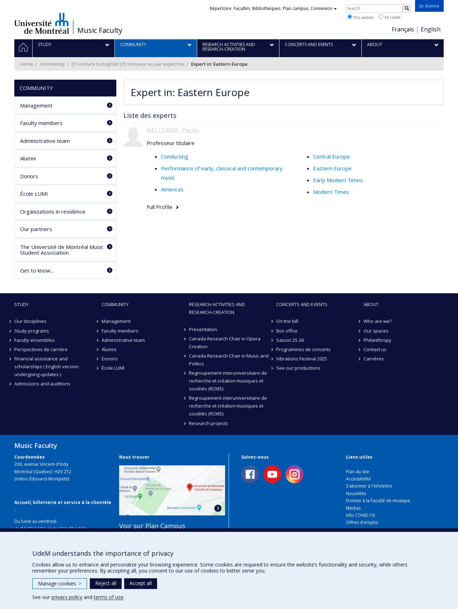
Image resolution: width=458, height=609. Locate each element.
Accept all (141, 583)
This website (360, 17)
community (52, 64)
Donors (29, 176)
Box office (287, 331)
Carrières (374, 358)
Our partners (36, 229)
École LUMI (34, 193)
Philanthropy (377, 340)
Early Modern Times (338, 180)
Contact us (375, 349)
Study (21, 304)
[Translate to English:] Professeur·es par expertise (128, 64)
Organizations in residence (53, 211)
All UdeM (389, 17)
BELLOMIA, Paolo (173, 130)
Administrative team (45, 140)
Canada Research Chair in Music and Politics (229, 360)
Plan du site (357, 472)
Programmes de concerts (303, 349)
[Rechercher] (407, 8)
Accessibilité (358, 479)
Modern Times (331, 191)
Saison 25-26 (290, 340)
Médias (353, 508)
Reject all (105, 583)
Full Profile (159, 206)
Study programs (31, 331)
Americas (172, 189)
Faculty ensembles (34, 340)
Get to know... (37, 270)
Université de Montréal (41, 23)
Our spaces (376, 331)
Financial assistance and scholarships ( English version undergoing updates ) (46, 366)
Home (26, 64)
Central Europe (331, 156)
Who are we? (378, 321)
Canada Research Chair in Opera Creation (224, 342)
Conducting (174, 156)
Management (36, 105)
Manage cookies (59, 583)
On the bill (287, 321)
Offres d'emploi (362, 522)
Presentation (203, 329)
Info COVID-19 (360, 515)
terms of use (108, 597)
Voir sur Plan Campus (152, 525)
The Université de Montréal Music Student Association (61, 249)
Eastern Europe (332, 168)
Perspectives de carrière (41, 349)
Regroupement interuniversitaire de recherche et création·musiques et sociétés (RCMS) (228, 381)
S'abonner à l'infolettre (369, 486)
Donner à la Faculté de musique (378, 501)
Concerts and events (301, 304)
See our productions (298, 368)
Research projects (208, 423)
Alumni (28, 158)
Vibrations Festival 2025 (301, 358)
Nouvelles (356, 493)
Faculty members (41, 122)
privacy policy (67, 597)
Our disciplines (30, 321)
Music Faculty (99, 30)
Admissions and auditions (42, 383)
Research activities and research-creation (217, 308)
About (371, 304)
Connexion (324, 8)
